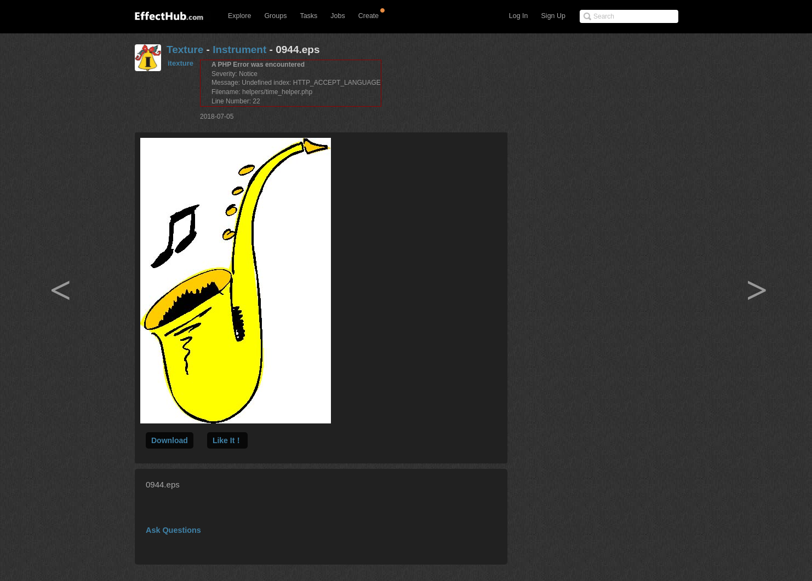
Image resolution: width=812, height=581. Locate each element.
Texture (185, 49)
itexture (180, 63)
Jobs (337, 16)
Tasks (308, 16)
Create (368, 16)
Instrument (239, 49)
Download (169, 440)
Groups (275, 16)
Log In (518, 16)
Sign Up (553, 16)
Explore (239, 16)
